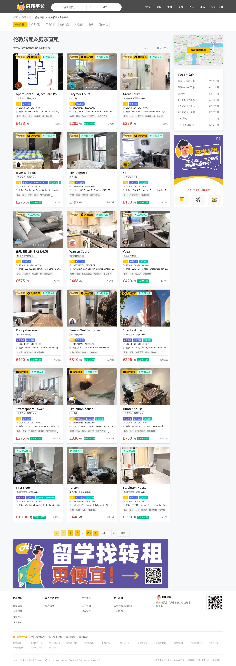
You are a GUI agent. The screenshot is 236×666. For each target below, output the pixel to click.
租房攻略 (49, 605)
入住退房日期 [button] (69, 7)
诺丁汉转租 (142, 642)
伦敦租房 (39, 17)
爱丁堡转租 (125, 642)
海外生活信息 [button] (52, 598)
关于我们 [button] (118, 598)
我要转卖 (86, 611)
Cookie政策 (179, 660)
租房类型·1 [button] (20, 24)
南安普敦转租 (197, 642)
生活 (202, 7)
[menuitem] (56, 533)
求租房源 (17, 611)
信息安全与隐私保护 (162, 660)
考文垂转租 (178, 642)
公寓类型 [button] (35, 24)
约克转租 (53, 647)
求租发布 (17, 622)
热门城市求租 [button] (55, 636)
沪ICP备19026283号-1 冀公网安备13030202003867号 (76, 660)
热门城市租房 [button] (38, 636)
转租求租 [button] (17, 598)
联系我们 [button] (118, 611)
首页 (147, 7)
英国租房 (26, 17)
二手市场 (86, 605)
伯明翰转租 (89, 642)
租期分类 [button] (79, 24)
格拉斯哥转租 (72, 642)
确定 (123, 533)
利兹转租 (106, 642)
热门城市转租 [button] (20, 636)
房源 (158, 7)
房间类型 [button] (64, 24)
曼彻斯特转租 (37, 642)
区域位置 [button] (50, 24)
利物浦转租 (213, 642)
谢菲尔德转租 (54, 642)
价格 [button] (91, 24)
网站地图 (216, 660)
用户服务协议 (204, 660)
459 (89, 533)
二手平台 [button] (86, 598)
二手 (191, 7)
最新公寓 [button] (83, 636)
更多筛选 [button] (103, 24)
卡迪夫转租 (18, 647)
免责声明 (191, 660)
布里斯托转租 (161, 642)
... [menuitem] (82, 532)
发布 (180, 7)
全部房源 (17, 605)
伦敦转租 (17, 642)
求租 (169, 7)
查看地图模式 (198, 50)
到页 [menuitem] (116, 533)
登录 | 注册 (217, 7)
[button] (29, 7)
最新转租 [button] (70, 636)
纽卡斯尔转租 (37, 647)
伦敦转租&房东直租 (58, 17)
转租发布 (17, 616)
